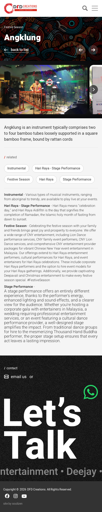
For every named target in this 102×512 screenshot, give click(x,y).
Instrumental (16, 168)
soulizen (17, 504)
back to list (20, 50)
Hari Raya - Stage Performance (57, 168)
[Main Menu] (95, 8)
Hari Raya (46, 179)
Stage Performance (77, 179)
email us (18, 377)
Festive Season (18, 179)
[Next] (93, 89)
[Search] (85, 9)
